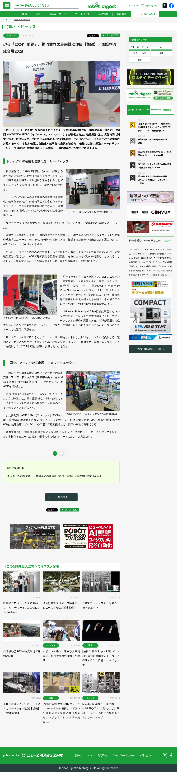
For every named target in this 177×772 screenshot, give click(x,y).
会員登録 (121, 14)
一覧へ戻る (61, 497)
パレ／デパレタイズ (139, 46)
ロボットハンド (139, 53)
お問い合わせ (151, 5)
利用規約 (102, 755)
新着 (24, 14)
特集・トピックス (22, 19)
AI (161, 46)
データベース (82, 14)
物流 (161, 53)
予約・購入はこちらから (150, 349)
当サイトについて (83, 755)
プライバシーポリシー (123, 755)
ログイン (133, 5)
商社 (139, 59)
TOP (5, 19)
